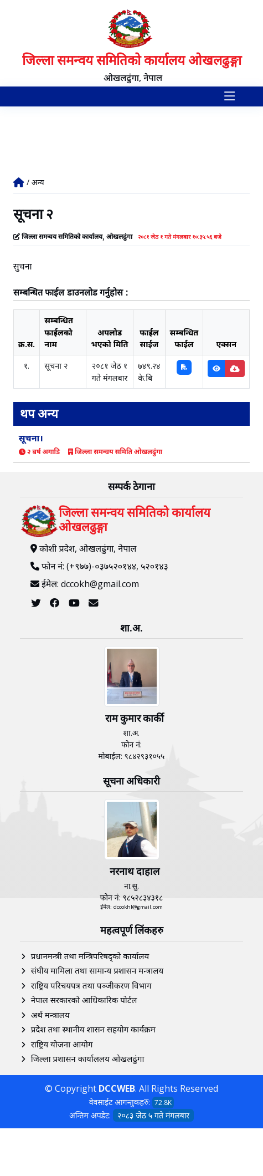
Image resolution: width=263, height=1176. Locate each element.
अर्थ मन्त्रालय (50, 1014)
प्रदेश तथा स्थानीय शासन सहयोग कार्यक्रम (93, 1029)
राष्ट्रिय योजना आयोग (62, 1044)
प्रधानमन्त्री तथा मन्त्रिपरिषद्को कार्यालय (90, 955)
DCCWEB (117, 1088)
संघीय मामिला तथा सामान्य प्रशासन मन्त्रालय (97, 970)
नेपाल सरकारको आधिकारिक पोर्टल (84, 999)
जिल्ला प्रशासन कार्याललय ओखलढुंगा (88, 1058)
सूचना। (31, 438)
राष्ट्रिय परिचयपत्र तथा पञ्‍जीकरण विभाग (91, 985)
